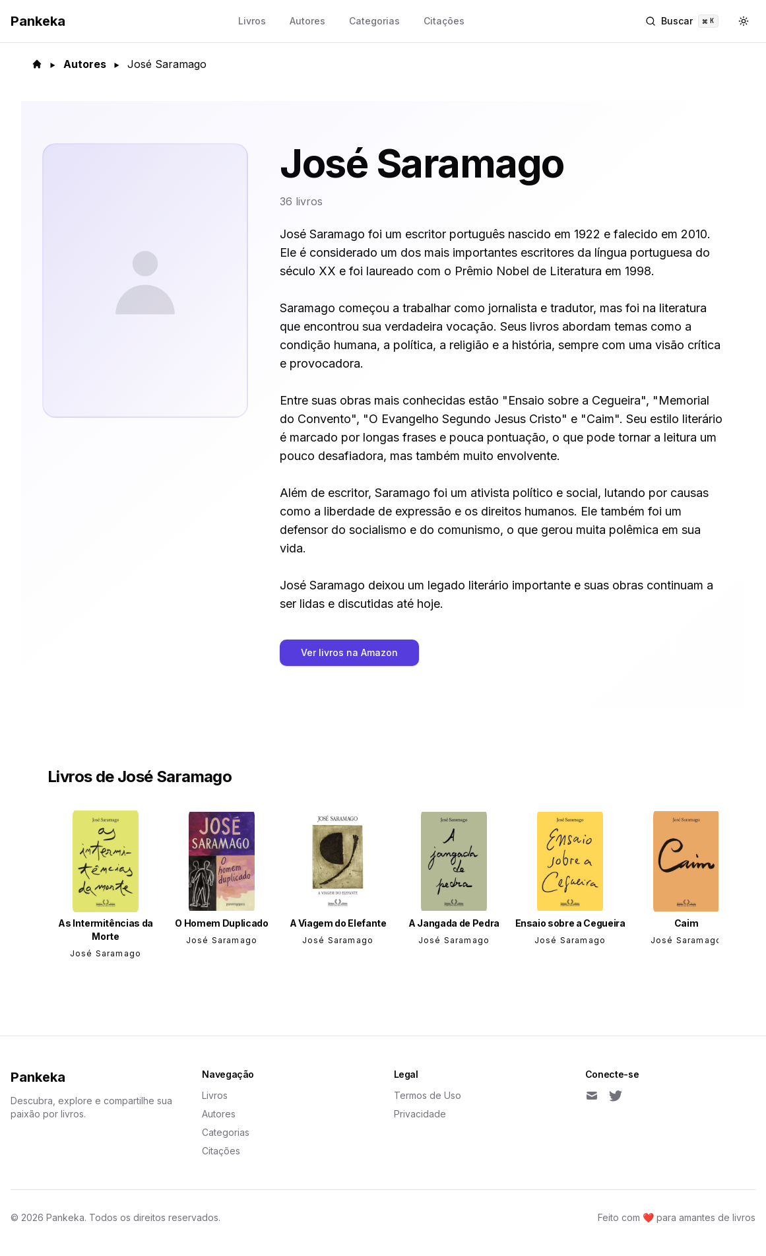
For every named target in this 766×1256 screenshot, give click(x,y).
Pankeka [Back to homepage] (38, 21)
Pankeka (38, 1077)
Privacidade (420, 1113)
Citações (444, 20)
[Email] (591, 1095)
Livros (252, 20)
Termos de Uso (427, 1095)
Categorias (374, 20)
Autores (307, 20)
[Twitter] (615, 1095)
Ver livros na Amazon (349, 652)
